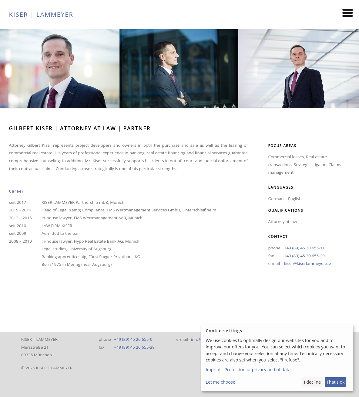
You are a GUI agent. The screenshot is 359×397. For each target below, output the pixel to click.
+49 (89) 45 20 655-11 (304, 248)
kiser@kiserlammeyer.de (307, 263)
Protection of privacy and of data (257, 369)
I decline (312, 382)
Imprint (213, 369)
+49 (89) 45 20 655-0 (133, 339)
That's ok (336, 382)
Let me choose (220, 382)
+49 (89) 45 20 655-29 (304, 255)
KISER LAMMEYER (41, 14)
